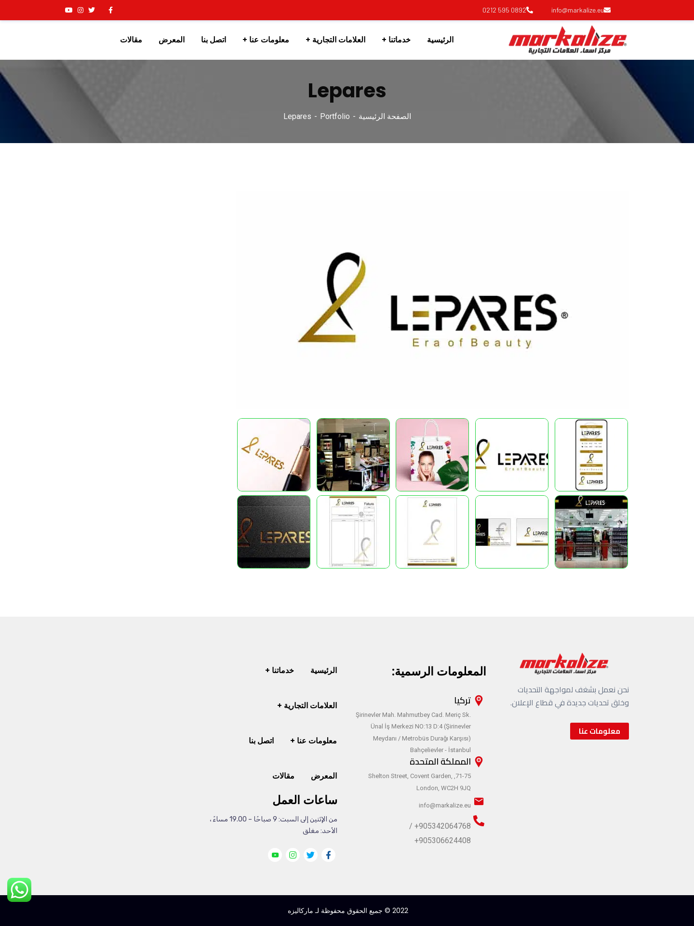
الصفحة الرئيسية (385, 116)
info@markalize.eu (581, 10)
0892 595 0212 (507, 10)
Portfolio (335, 116)
